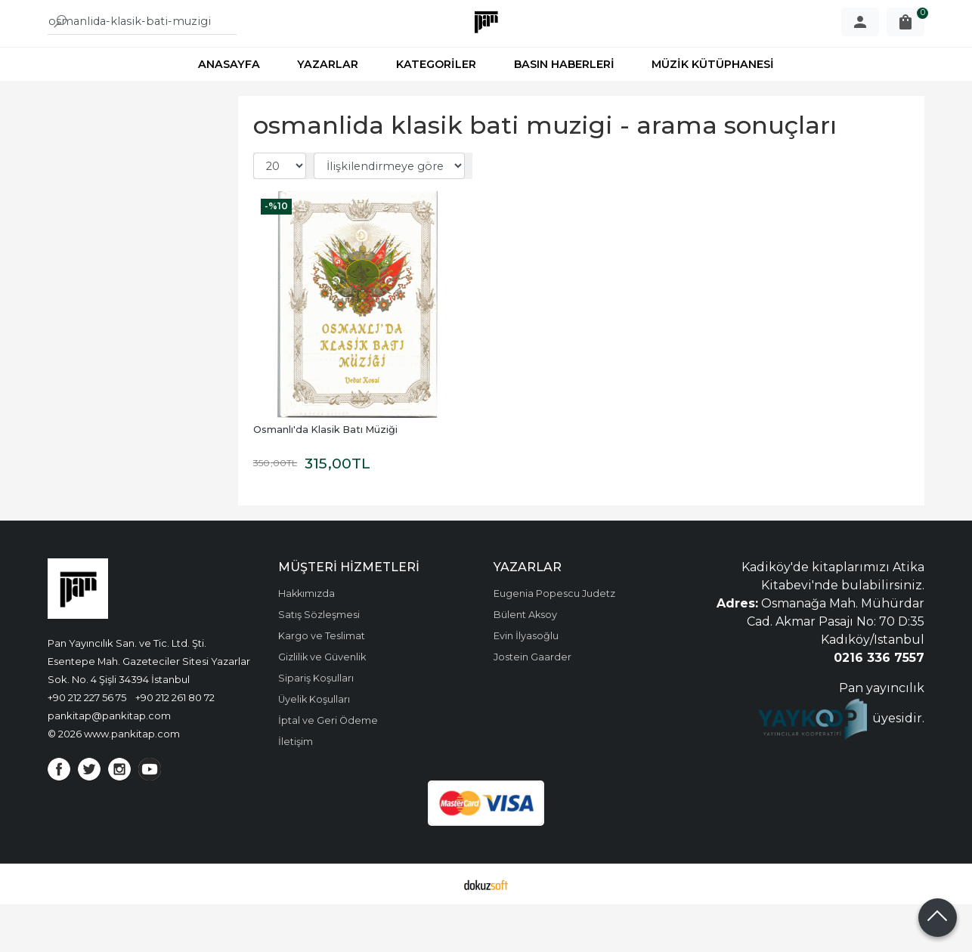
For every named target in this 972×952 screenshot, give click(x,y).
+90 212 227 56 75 (87, 745)
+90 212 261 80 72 (175, 745)
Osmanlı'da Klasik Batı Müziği (325, 477)
